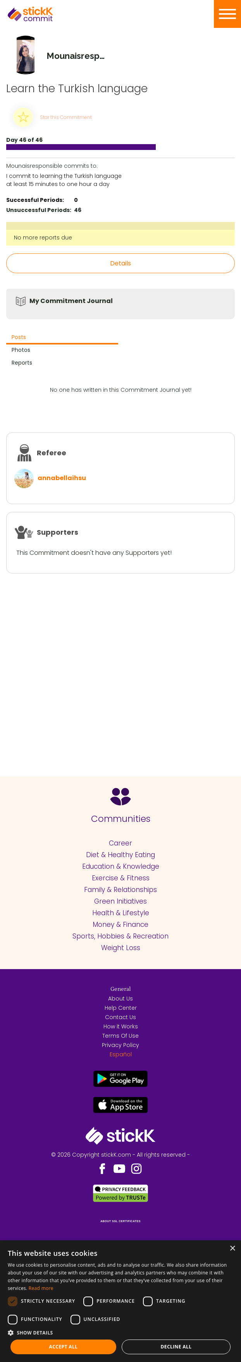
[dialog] (120, 1301)
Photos (21, 350)
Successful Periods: (35, 200)
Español (121, 1054)
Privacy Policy (120, 1045)
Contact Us (120, 1017)
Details (120, 263)
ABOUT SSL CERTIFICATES (120, 1221)
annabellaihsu (62, 478)
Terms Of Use (120, 1036)
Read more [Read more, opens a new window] (41, 1288)
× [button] (232, 1249)
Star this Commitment (66, 117)
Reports (22, 363)
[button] (120, 1332)
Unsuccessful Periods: (38, 210)
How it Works (120, 1026)
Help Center (121, 1008)
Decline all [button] (176, 1346)
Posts (19, 337)
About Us (120, 998)
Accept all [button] (63, 1346)
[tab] (62, 338)
